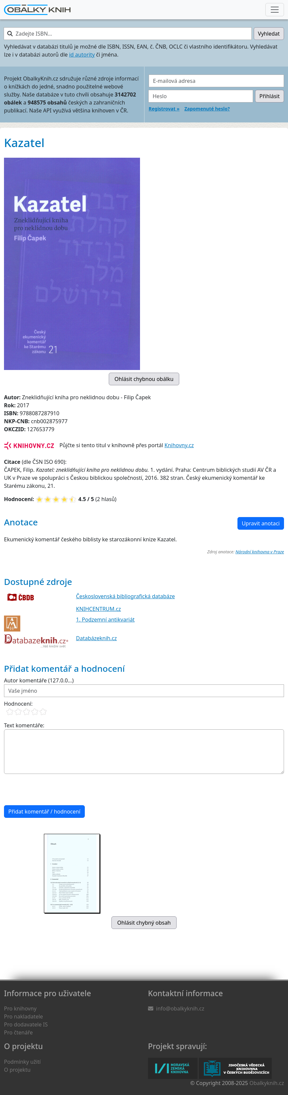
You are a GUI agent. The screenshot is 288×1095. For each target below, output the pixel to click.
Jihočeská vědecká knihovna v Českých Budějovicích (235, 1068)
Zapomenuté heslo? (206, 108)
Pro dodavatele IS (26, 1024)
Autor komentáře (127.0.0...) (38, 680)
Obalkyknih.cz (266, 1083)
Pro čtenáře (18, 1032)
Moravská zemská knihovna (173, 1068)
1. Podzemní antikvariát (105, 619)
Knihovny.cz (179, 445)
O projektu (17, 1069)
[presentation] (54, 790)
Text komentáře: (24, 725)
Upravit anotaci (261, 523)
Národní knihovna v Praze (259, 552)
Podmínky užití (22, 1061)
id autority (82, 54)
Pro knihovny (20, 1008)
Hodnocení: (18, 703)
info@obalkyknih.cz (180, 1008)
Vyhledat (269, 33)
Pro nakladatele (23, 1016)
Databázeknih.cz (96, 638)
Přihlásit (269, 96)
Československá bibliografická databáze (125, 596)
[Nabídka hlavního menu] (274, 9)
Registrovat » (164, 108)
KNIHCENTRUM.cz (98, 609)
